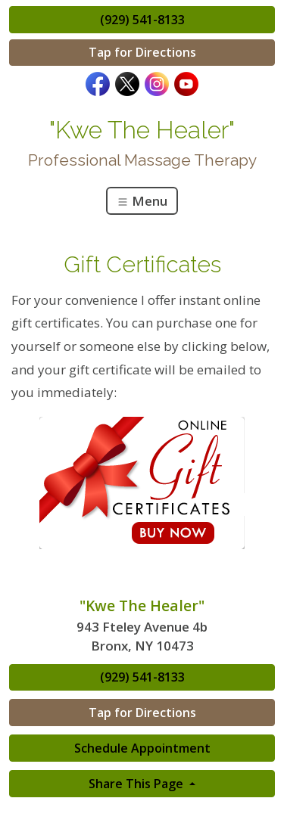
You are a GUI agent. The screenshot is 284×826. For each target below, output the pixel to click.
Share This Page (137, 783)
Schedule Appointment (142, 748)
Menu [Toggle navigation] (142, 201)
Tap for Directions (142, 52)
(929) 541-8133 (142, 19)
